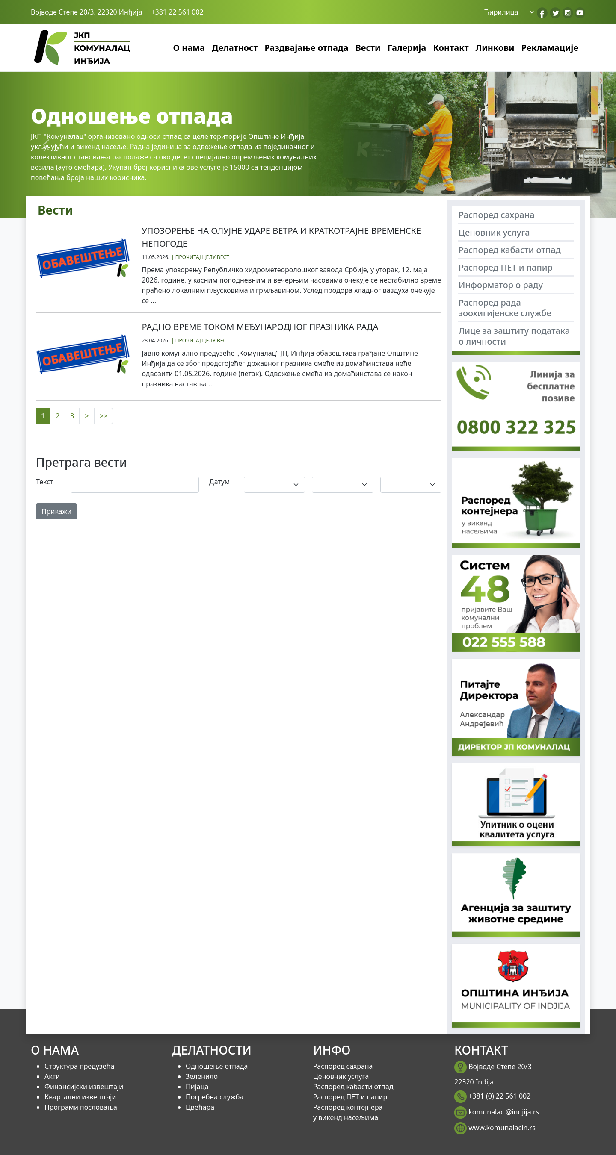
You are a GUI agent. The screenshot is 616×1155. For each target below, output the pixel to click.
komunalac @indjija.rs (503, 1112)
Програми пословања (80, 1107)
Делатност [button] (235, 47)
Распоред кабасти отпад (510, 250)
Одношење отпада (217, 1066)
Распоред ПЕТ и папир (506, 267)
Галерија (407, 47)
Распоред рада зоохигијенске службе (505, 308)
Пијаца (197, 1086)
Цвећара (200, 1107)
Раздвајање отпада (307, 47)
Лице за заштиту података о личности (514, 336)
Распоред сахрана (497, 215)
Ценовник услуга (494, 232)
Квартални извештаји (80, 1097)
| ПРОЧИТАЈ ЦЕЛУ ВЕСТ (200, 257)
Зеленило (202, 1076)
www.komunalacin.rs (502, 1127)
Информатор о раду (501, 285)
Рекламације (549, 47)
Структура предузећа (79, 1066)
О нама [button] (189, 47)
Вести (368, 47)
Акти (52, 1076)
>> (103, 416)
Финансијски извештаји (83, 1086)
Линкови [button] (495, 47)
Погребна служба (214, 1097)
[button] (46, 144)
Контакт (450, 47)
